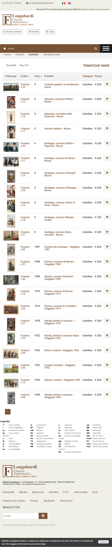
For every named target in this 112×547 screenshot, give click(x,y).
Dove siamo (66, 500)
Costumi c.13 (25, 115)
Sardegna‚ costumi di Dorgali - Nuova (60, 174)
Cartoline (33, 54)
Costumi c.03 (25, 277)
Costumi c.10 (25, 337)
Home (8, 48)
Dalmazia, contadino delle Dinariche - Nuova (58, 115)
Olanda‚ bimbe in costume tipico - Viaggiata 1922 (62, 337)
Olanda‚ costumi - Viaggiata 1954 (62, 380)
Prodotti (19, 54)
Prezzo (98, 76)
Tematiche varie (51, 54)
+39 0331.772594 (12, 3)
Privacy (34, 500)
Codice (24, 76)
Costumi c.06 (25, 366)
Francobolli (8, 492)
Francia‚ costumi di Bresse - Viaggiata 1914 (59, 292)
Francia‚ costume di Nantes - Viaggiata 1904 (59, 263)
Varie (95, 492)
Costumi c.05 (25, 248)
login (85, 9)
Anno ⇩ (39, 76)
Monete (23, 492)
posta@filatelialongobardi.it (40, 3)
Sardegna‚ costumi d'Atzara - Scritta (59, 218)
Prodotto (49, 76)
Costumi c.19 (25, 174)
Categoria (87, 76)
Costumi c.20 (25, 189)
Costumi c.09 (25, 351)
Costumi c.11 (25, 159)
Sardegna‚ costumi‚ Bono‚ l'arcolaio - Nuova (58, 233)
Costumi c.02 (25, 144)
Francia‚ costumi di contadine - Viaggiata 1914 (60, 307)
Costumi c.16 (25, 203)
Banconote (38, 492)
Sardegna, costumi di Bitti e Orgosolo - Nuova (59, 144)
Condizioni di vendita (14, 500)
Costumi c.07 (25, 263)
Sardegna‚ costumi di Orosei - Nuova (60, 159)
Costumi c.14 (25, 381)
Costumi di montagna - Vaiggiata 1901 (62, 248)
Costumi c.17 (25, 130)
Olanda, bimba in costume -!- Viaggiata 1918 (59, 322)
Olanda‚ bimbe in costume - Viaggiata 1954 (59, 396)
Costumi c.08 (25, 396)
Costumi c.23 (25, 85)
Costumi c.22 (25, 307)
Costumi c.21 (25, 233)
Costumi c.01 (25, 322)
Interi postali (80, 492)
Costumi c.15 (25, 292)
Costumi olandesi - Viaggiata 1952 (59, 366)
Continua (103, 542)
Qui (43, 544)
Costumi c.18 (25, 218)
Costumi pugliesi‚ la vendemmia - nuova (62, 85)
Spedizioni (49, 500)
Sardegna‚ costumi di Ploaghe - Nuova (61, 189)
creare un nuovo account (99, 9)
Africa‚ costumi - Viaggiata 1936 (61, 350)
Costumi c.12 (25, 100)
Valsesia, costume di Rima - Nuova (59, 100)
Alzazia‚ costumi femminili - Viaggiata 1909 (59, 277)
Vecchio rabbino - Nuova (57, 128)
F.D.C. (66, 492)
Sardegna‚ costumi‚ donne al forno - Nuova (59, 203)
